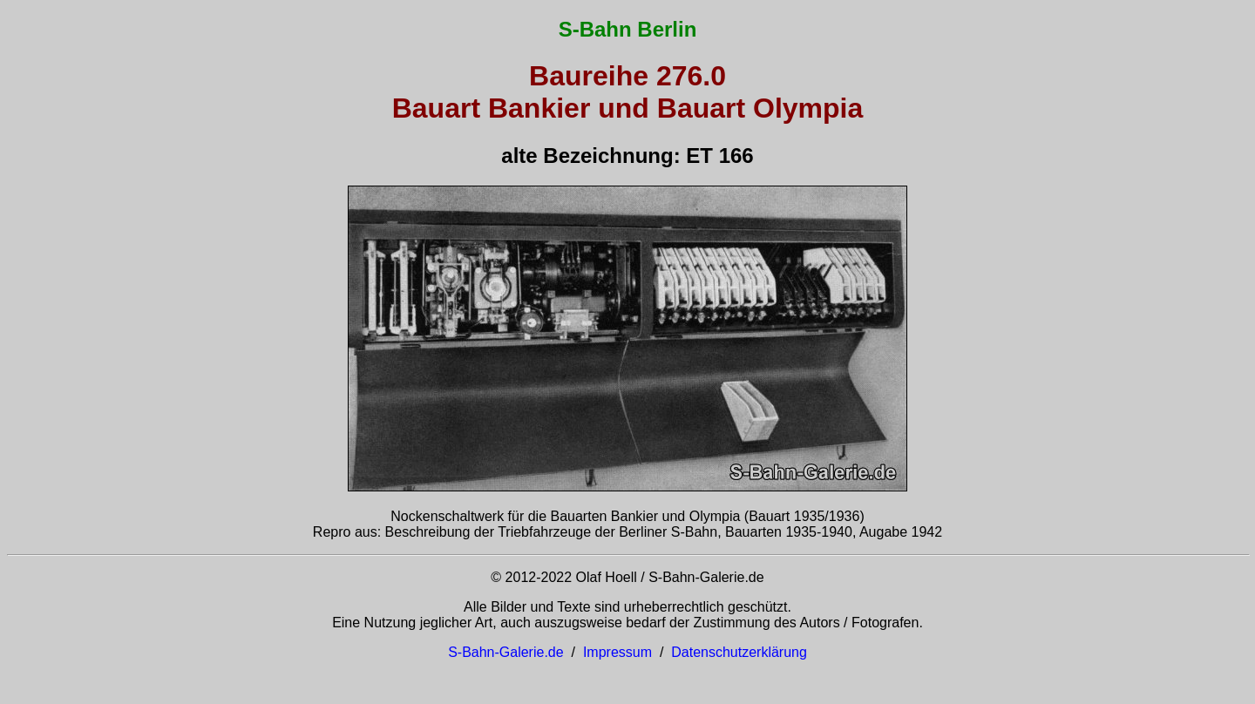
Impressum (617, 652)
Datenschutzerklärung (739, 652)
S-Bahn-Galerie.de (506, 652)
